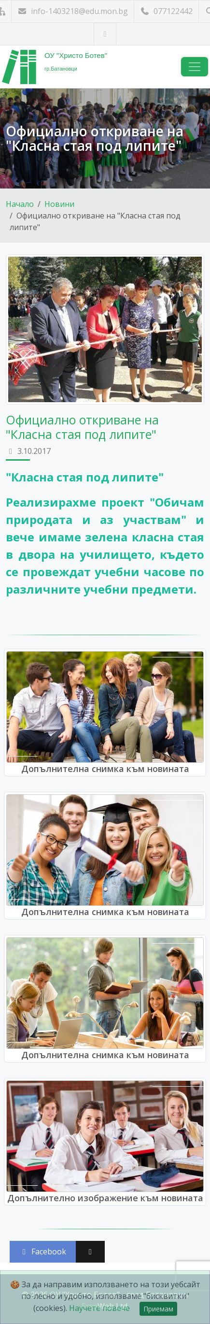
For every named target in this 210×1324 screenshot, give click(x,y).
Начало (20, 204)
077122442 (166, 11)
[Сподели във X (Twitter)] (90, 1252)
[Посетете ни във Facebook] (105, 34)
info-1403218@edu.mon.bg (72, 11)
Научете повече (99, 1308)
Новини (59, 204)
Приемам (158, 1308)
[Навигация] (194, 66)
